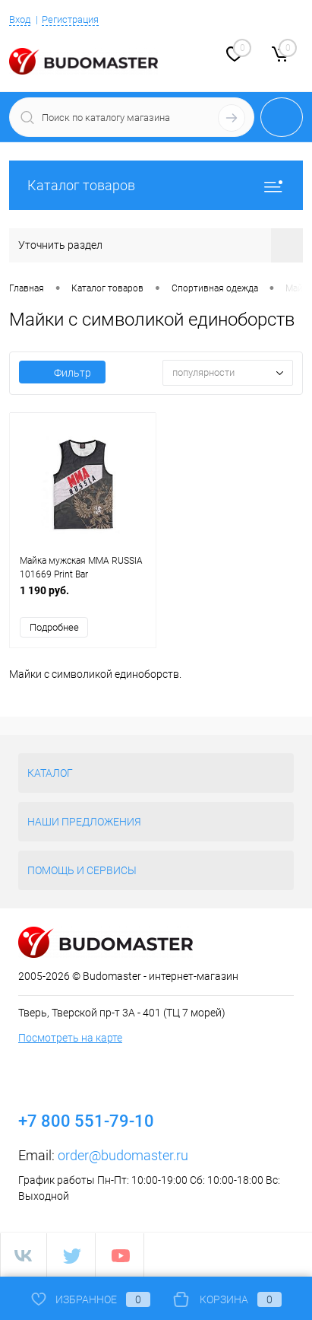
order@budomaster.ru (123, 1155)
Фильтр (62, 373)
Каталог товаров (156, 185)
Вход (19, 19)
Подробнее (54, 627)
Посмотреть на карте (70, 1038)
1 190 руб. (83, 598)
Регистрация (70, 19)
